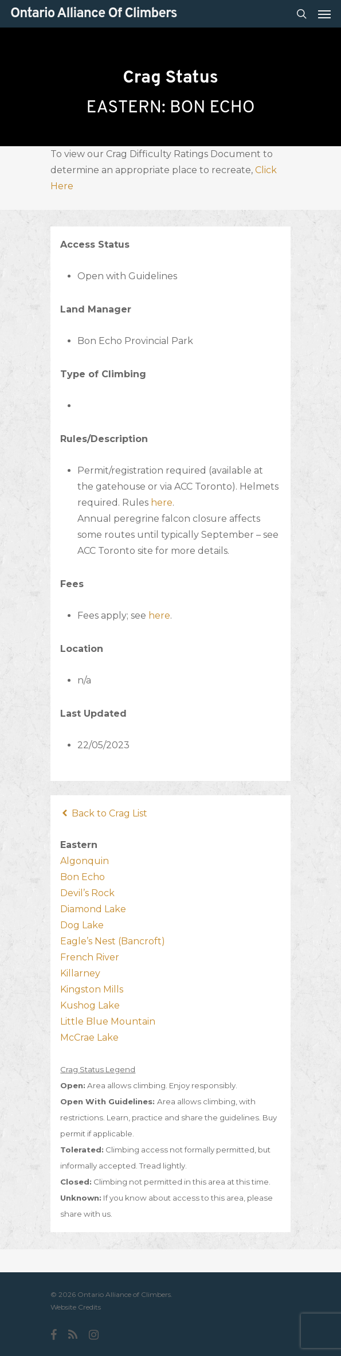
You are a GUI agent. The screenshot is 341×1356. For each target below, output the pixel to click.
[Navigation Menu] (324, 13)
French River (89, 957)
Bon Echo (82, 877)
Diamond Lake (93, 909)
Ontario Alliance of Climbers (93, 14)
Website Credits (75, 1307)
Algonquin (84, 860)
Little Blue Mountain (107, 1021)
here (162, 502)
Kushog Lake (90, 1005)
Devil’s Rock (87, 893)
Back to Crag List (103, 813)
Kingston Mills (91, 989)
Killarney (80, 973)
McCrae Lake (89, 1037)
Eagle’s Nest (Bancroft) (112, 941)
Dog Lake (82, 925)
